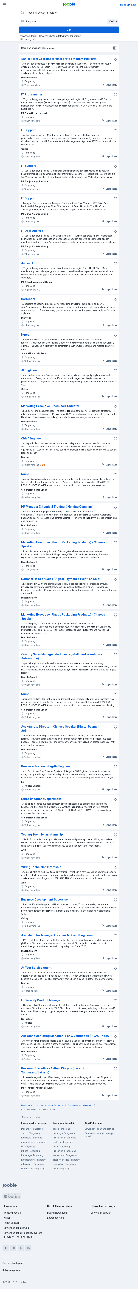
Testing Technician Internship (42, 834)
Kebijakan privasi (11, 1270)
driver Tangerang (61, 1146)
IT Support (28, 130)
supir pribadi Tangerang (64, 1164)
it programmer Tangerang (33, 1142)
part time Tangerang (63, 1142)
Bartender (28, 299)
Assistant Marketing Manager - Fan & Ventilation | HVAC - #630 (65, 1035)
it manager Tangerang (32, 1155)
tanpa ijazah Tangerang (65, 1155)
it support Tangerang (31, 1137)
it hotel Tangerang (30, 1151)
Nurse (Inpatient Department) (41, 798)
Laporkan (109, 84)
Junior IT (27, 263)
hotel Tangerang (61, 1168)
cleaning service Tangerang (67, 1159)
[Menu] (4, 4)
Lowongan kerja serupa (16, 1227)
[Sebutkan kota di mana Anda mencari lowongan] (69, 21)
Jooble (23, 1282)
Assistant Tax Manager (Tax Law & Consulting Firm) (57, 935)
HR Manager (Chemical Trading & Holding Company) (57, 506)
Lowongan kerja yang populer (99, 1128)
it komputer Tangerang (32, 1164)
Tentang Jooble (12, 1212)
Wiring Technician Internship (41, 867)
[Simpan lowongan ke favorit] (115, 59)
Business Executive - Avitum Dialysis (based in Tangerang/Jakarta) (53, 1070)
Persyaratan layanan (13, 1263)
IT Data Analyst (32, 230)
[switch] (114, 48)
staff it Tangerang (30, 1133)
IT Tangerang (28, 1146)
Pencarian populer (33, 1117)
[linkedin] (28, 1248)
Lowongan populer (101, 1212)
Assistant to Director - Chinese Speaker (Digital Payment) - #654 (62, 728)
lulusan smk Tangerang (64, 1151)
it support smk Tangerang (34, 1159)
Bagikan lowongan (57, 1212)
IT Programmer (31, 94)
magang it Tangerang (32, 1128)
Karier (7, 1217)
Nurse (25, 334)
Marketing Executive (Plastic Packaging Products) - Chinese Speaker (63, 544)
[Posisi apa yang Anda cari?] (69, 12)
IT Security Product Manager (41, 1000)
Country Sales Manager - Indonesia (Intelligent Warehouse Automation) (61, 656)
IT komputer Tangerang (33, 1168)
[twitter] (21, 1248)
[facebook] (6, 1248)
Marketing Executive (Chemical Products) (50, 406)
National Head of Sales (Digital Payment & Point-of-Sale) (60, 579)
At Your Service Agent (36, 967)
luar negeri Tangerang (64, 1133)
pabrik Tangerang (61, 1128)
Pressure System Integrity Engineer (46, 766)
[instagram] (13, 1248)
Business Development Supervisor (45, 899)
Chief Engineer (31, 438)
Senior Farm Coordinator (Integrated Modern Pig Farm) (59, 58)
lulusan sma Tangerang (64, 1137)
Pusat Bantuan (12, 1222)
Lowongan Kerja (55, 1217)
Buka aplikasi (128, 4)
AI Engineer (29, 370)
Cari (69, 29)
